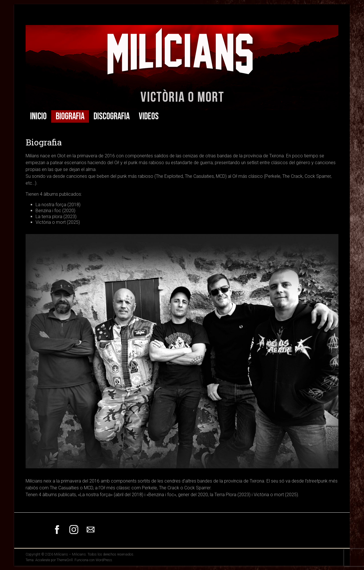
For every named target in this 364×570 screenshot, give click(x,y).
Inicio (38, 116)
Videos (149, 116)
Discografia (112, 116)
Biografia (70, 116)
